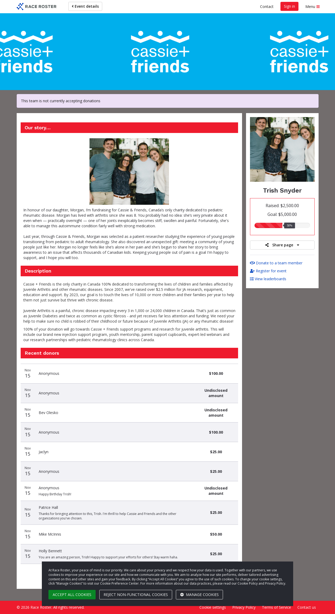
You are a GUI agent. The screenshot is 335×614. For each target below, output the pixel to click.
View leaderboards (268, 278)
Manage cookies (199, 594)
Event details (85, 6)
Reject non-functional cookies (136, 594)
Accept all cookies (72, 594)
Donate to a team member (276, 262)
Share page (282, 244)
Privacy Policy (244, 607)
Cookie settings (212, 607)
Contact (267, 6)
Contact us (306, 607)
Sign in (289, 6)
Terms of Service (276, 607)
